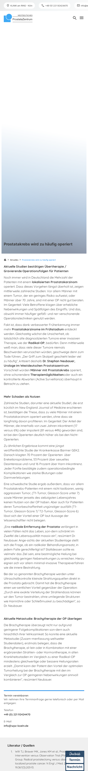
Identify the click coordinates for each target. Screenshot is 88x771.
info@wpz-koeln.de (16, 726)
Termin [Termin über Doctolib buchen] (74, 760)
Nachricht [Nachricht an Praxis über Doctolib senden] (75, 767)
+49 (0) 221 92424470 (17, 714)
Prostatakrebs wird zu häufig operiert (39, 260)
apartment (5, 260)
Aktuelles (14, 260)
